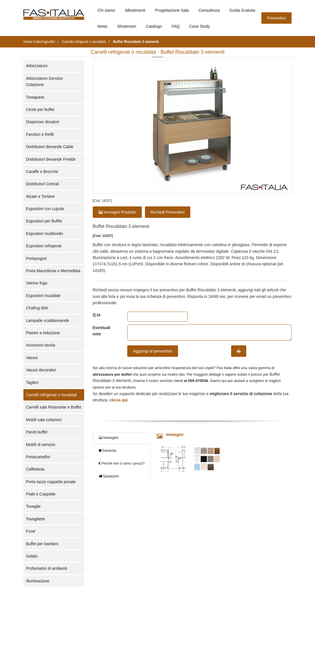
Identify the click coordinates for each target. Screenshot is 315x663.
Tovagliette (35, 519)
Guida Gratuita (242, 10)
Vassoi (32, 357)
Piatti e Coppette (41, 494)
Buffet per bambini (42, 543)
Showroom (126, 26)
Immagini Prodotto (117, 212)
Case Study (199, 26)
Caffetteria (35, 469)
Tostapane (35, 97)
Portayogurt (36, 258)
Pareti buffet (36, 432)
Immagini (108, 438)
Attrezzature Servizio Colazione (44, 81)
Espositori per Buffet (44, 221)
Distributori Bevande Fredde (51, 159)
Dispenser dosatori (42, 122)
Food (30, 531)
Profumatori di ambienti (46, 568)
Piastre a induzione (43, 332)
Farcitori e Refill (40, 134)
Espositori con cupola (45, 208)
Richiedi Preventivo (168, 212)
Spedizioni (109, 476)
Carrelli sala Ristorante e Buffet (53, 407)
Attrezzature (36, 65)
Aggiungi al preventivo (152, 351)
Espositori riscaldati (43, 295)
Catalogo (154, 26)
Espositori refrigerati (44, 246)
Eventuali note (101, 330)
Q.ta (96, 314)
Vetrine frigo (36, 283)
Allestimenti (135, 10)
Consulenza (209, 10)
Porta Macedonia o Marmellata (53, 270)
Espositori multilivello (44, 233)
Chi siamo (106, 10)
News (103, 26)
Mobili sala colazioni (44, 419)
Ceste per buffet (40, 109)
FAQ (175, 26)
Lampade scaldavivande (47, 320)
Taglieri (32, 382)
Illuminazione (37, 581)
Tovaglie (33, 506)
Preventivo (276, 18)
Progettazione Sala (172, 10)
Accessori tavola (40, 345)
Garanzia (107, 451)
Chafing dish (37, 308)
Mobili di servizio (40, 444)
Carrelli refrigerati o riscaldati (51, 395)
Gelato (32, 556)
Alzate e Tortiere (40, 196)
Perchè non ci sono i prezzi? (122, 463)
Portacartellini (38, 457)
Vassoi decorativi (41, 370)
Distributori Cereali (42, 184)
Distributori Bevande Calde (50, 146)
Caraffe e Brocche (42, 171)
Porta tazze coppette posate (51, 481)
